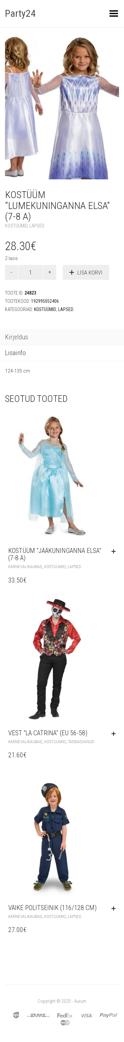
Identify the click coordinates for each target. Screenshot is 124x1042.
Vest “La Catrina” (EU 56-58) (47, 733)
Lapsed (36, 225)
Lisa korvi (90, 272)
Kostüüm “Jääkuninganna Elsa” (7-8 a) (54, 554)
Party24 (20, 13)
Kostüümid (16, 225)
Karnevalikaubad (25, 566)
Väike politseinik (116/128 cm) (52, 908)
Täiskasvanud (81, 741)
